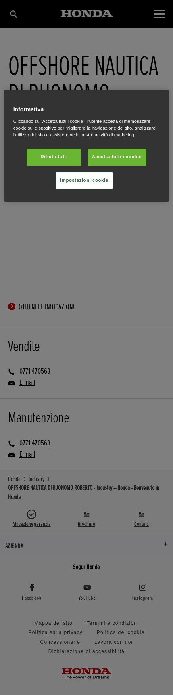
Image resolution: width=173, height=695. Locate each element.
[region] (86, 146)
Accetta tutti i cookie (117, 156)
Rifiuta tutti (53, 156)
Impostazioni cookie (84, 180)
